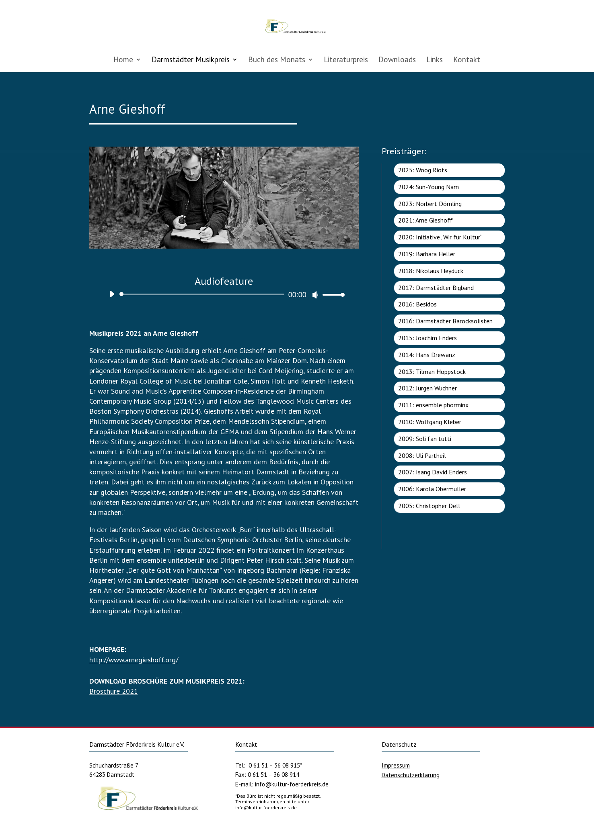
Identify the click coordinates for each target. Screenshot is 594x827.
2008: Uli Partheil (422, 455)
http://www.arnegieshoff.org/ (133, 659)
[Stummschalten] (315, 294)
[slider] (203, 294)
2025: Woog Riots (422, 170)
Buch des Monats (276, 60)
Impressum (396, 765)
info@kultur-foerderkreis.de (292, 784)
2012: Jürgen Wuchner (427, 388)
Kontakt (466, 60)
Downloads (397, 60)
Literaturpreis (346, 60)
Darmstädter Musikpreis (191, 60)
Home (123, 60)
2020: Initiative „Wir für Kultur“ (440, 237)
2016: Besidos (417, 304)
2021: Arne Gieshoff (425, 220)
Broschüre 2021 (113, 691)
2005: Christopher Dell (429, 506)
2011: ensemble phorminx (433, 405)
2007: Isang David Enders (432, 472)
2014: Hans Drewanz (426, 355)
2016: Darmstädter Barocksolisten (445, 321)
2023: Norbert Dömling (430, 204)
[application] (224, 294)
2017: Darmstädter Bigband (436, 288)
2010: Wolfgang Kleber (429, 422)
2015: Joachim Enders (427, 338)
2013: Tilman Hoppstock (432, 372)
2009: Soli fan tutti (424, 439)
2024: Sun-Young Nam (428, 187)
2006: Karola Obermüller (432, 489)
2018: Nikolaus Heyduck (430, 271)
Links (434, 60)
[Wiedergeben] (111, 294)
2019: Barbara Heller (426, 254)
